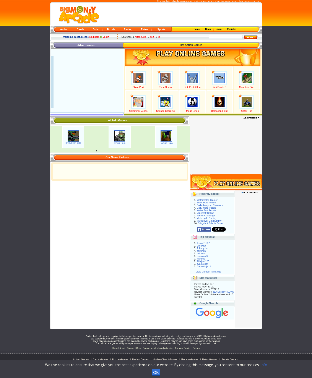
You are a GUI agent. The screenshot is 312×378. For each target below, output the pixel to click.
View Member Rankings (208, 271)
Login (219, 29)
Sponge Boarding (165, 111)
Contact (130, 348)
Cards (80, 29)
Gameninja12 (204, 266)
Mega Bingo (192, 111)
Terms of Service (183, 348)
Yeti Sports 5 (219, 87)
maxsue (201, 258)
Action (64, 29)
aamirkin (201, 251)
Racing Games (140, 359)
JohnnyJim (202, 248)
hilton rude (140, 37)
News (208, 29)
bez (152, 37)
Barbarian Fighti (219, 111)
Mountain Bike (246, 87)
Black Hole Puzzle (206, 202)
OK (156, 372)
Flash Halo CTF (73, 143)
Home (197, 29)
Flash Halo (119, 143)
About (122, 348)
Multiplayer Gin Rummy (209, 220)
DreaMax (201, 245)
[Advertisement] (180, 14)
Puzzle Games (120, 359)
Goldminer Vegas (138, 111)
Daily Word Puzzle (206, 207)
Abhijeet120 (203, 261)
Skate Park (138, 87)
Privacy (196, 348)
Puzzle (111, 29)
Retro (144, 29)
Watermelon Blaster (207, 200)
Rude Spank (165, 87)
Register (231, 29)
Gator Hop (246, 111)
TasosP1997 (203, 243)
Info (263, 364)
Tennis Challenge (206, 215)
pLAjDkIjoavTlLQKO (223, 291)
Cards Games (100, 359)
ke (159, 37)
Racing (128, 29)
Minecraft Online (205, 213)
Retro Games (209, 359)
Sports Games (230, 359)
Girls (96, 29)
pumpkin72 (202, 256)
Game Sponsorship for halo (149, 348)
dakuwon (201, 253)
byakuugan (202, 264)
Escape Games (189, 359)
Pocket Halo (166, 143)
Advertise (168, 348)
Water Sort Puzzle (206, 210)
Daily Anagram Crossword (210, 205)
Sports (161, 29)
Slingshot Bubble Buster (210, 223)
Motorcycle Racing (206, 218)
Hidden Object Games (165, 359)
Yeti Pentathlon (193, 87)
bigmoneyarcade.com (249, 1)
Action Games (81, 359)
